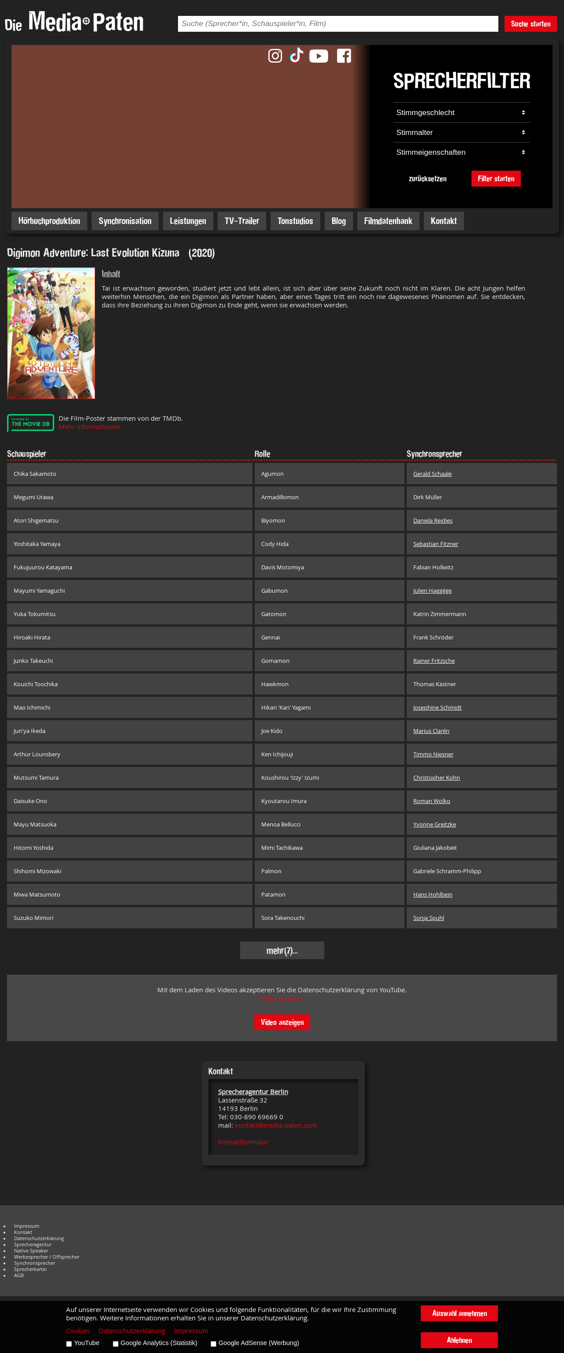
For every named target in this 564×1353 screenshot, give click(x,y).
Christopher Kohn (436, 777)
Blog (339, 220)
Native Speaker (31, 1251)
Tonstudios (295, 220)
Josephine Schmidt (437, 707)
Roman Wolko (431, 801)
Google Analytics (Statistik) (159, 1342)
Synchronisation (125, 220)
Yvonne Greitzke (434, 824)
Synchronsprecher (34, 1263)
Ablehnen (459, 1340)
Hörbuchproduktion (49, 220)
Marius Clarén (431, 731)
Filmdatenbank (388, 220)
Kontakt (444, 220)
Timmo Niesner (433, 754)
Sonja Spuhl (428, 918)
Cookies (78, 1331)
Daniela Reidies (433, 520)
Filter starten (496, 178)
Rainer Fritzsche (434, 661)
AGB (19, 1275)
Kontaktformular (243, 1142)
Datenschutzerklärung (39, 1238)
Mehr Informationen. (90, 426)
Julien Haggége (432, 590)
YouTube (87, 1342)
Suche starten (530, 23)
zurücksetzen (427, 178)
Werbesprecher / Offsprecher (46, 1257)
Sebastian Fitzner (435, 544)
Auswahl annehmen (459, 1313)
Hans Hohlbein (433, 894)
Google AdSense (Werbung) (259, 1342)
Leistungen (188, 220)
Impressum (26, 1226)
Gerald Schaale (432, 474)
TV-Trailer (242, 220)
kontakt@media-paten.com (276, 1125)
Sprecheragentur (33, 1244)
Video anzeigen (282, 1022)
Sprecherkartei (30, 1269)
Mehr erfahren (282, 998)
